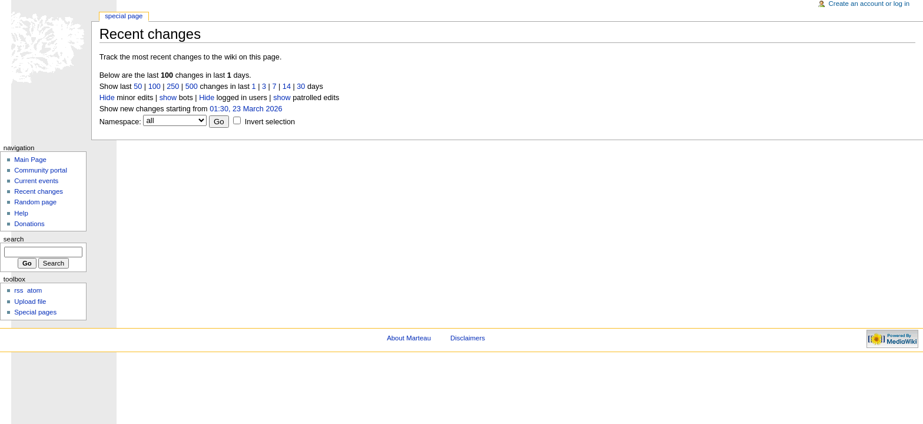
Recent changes (38, 191)
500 (191, 86)
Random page (35, 202)
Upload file (30, 301)
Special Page (123, 15)
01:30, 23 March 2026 (246, 109)
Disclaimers (467, 338)
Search (14, 239)
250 (173, 86)
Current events (36, 180)
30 (301, 86)
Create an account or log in (869, 3)
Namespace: (120, 122)
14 (287, 86)
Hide (107, 98)
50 (138, 86)
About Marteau (409, 338)
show (168, 98)
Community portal (40, 170)
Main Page (30, 159)
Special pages (35, 312)
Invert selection (270, 122)
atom (34, 290)
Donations (29, 223)
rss (18, 290)
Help (21, 213)
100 (154, 86)
